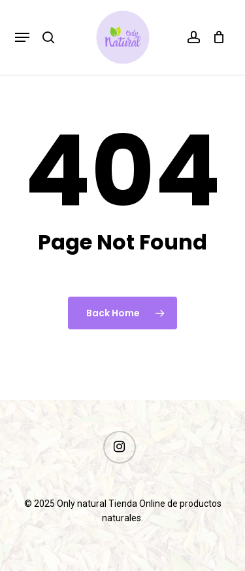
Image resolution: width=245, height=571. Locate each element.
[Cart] (215, 37)
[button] (22, 37)
